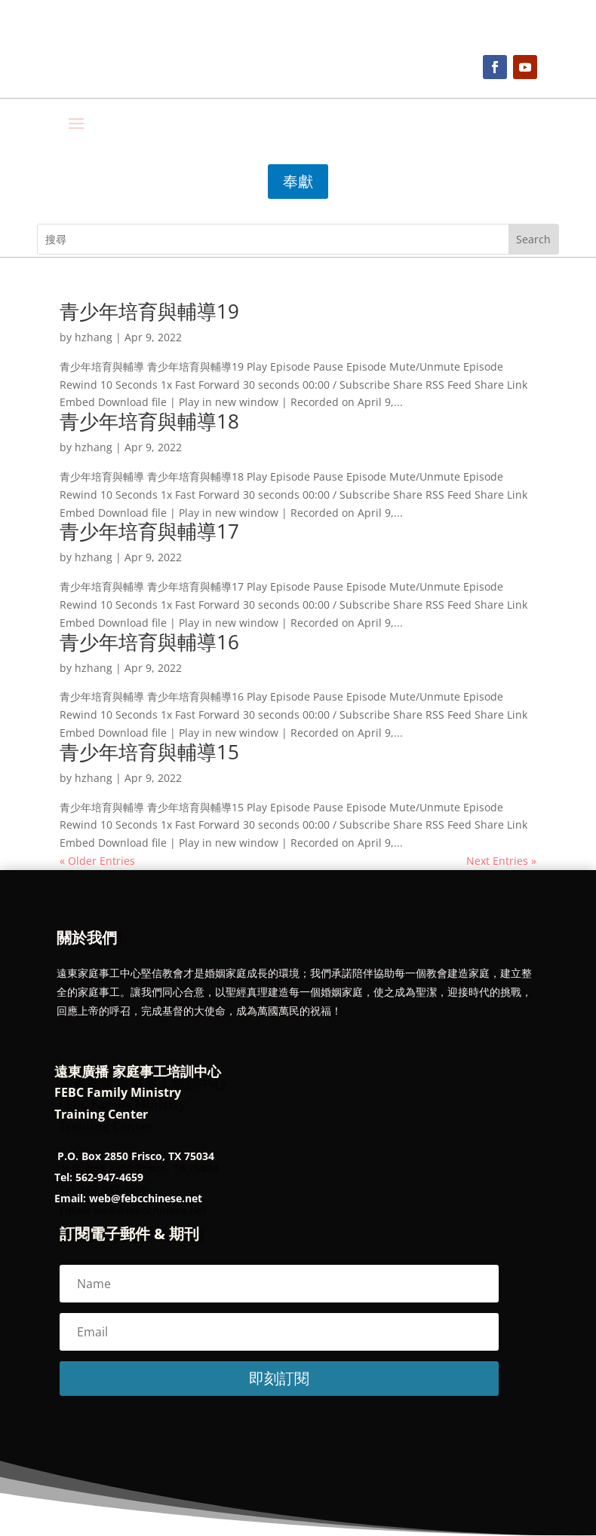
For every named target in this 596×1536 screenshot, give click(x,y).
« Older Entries (97, 861)
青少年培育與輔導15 (149, 751)
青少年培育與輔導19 (149, 311)
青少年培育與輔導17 (149, 531)
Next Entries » (501, 861)
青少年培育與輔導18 (149, 421)
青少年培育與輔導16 (149, 641)
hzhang (93, 337)
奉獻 (298, 181)
